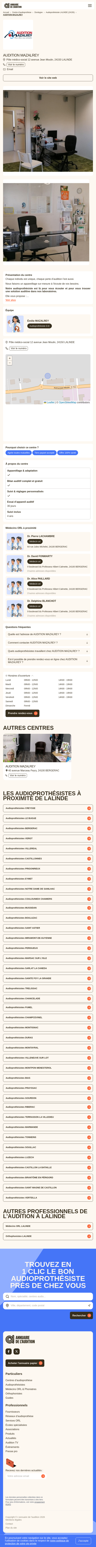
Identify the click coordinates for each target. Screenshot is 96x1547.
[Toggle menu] (90, 5)
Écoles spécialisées (16, 1425)
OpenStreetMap (67, 402)
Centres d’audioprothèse (19, 1380)
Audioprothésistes (15, 1384)
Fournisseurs (13, 1411)
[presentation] (29, 1488)
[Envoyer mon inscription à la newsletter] (43, 1476)
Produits (10, 1433)
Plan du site (11, 1528)
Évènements (12, 1447)
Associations (12, 1429)
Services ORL (13, 1420)
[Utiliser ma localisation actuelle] (89, 1305)
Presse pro (11, 1451)
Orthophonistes (14, 1393)
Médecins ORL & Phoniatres (21, 1389)
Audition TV (12, 1442)
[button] (48, 376)
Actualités (11, 1438)
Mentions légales (14, 1520)
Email (10, 69)
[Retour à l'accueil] (25, 1339)
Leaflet (49, 402)
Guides (9, 1398)
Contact (9, 1524)
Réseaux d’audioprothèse (19, 1416)
